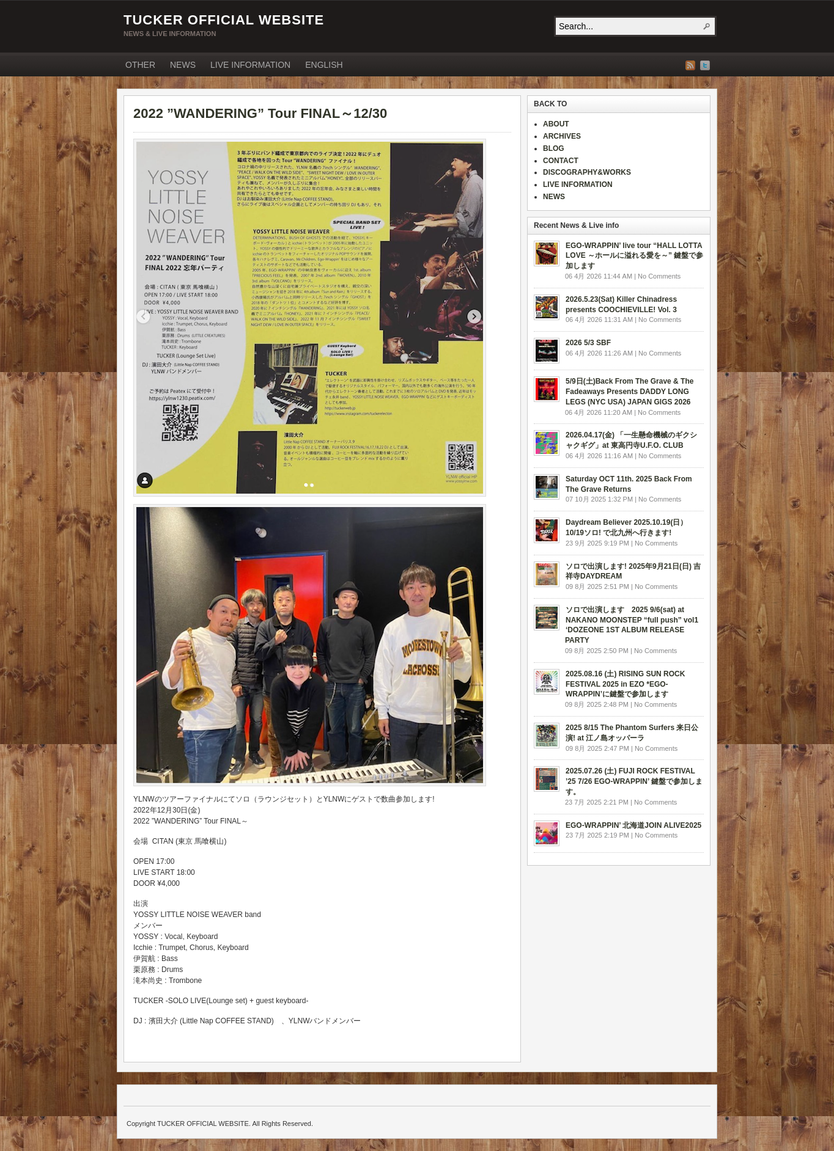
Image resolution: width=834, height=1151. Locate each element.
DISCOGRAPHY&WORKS (587, 172)
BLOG (553, 148)
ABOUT (556, 124)
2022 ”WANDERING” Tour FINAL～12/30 (260, 113)
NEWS (183, 65)
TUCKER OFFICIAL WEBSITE (224, 19)
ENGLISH (323, 65)
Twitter (705, 65)
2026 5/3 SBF (588, 342)
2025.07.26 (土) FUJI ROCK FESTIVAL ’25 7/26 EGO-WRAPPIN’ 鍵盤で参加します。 (634, 781)
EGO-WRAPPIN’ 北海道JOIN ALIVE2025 (633, 825)
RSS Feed (690, 65)
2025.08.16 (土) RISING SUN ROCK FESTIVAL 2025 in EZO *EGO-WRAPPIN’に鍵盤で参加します (625, 684)
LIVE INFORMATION (250, 65)
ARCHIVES (562, 136)
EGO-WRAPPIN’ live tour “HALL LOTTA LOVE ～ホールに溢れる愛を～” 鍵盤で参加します (634, 256)
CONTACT (560, 160)
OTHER (140, 65)
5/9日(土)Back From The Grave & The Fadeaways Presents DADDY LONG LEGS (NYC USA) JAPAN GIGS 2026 (629, 391)
